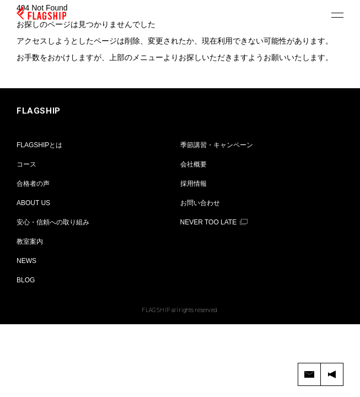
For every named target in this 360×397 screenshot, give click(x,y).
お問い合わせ (200, 203)
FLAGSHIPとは (39, 145)
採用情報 (193, 183)
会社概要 (193, 164)
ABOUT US (33, 203)
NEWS (26, 261)
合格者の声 (33, 183)
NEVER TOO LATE (208, 222)
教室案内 (30, 241)
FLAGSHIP (39, 111)
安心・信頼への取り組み (53, 222)
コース (26, 164)
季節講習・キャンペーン (216, 145)
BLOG (26, 280)
